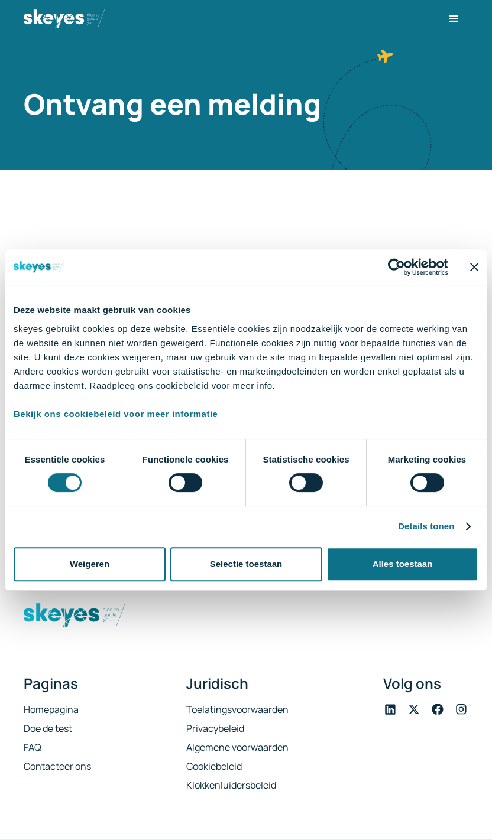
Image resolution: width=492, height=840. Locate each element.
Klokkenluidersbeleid (231, 785)
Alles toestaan (403, 564)
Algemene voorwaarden (237, 747)
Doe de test (48, 728)
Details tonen (426, 526)
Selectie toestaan (246, 564)
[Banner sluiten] (474, 267)
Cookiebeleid (214, 766)
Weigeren (89, 564)
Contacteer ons (57, 766)
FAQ (32, 747)
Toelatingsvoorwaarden (237, 709)
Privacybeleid (215, 728)
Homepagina (51, 709)
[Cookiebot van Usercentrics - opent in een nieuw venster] (396, 267)
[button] (454, 19)
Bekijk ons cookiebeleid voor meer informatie (116, 414)
